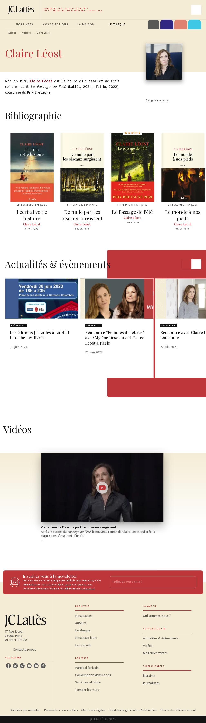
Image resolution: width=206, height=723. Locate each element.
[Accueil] (22, 9)
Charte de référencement (178, 710)
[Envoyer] (191, 582)
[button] (41, 316)
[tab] (9, 24)
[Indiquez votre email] (148, 582)
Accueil (12, 33)
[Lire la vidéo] (102, 488)
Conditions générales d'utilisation (133, 710)
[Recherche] (196, 10)
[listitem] (8, 665)
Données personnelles (25, 710)
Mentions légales (93, 710)
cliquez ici (88, 589)
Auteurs (26, 33)
